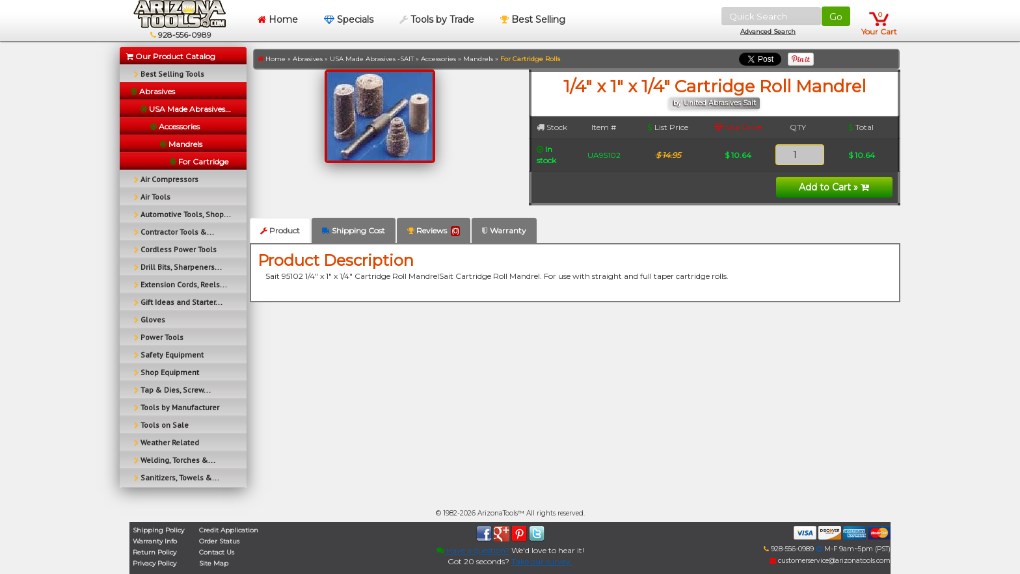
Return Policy (154, 552)
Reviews (433, 231)
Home (278, 19)
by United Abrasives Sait (714, 103)
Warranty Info (155, 541)
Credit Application (228, 530)
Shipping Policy (158, 530)
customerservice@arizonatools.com (830, 560)
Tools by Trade (436, 19)
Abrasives (308, 59)
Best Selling (532, 19)
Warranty (504, 230)
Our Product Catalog (170, 56)
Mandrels (478, 59)
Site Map (213, 563)
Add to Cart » (834, 187)
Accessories (438, 59)
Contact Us (216, 552)
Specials (348, 19)
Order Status (219, 541)
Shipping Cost (353, 230)
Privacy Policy (154, 563)
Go (835, 17)
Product (280, 230)
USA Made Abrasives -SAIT (372, 59)
